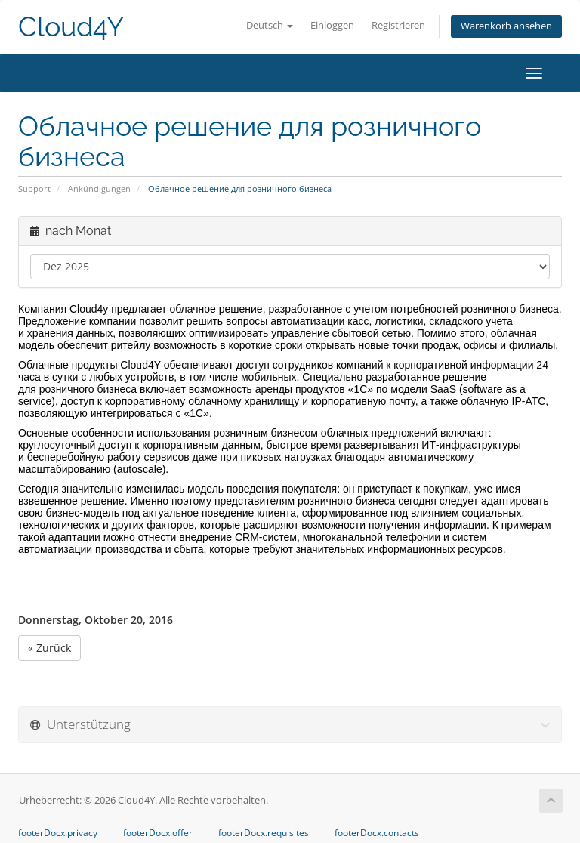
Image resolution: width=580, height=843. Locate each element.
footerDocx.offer (158, 833)
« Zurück (49, 648)
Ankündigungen (99, 188)
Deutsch (269, 25)
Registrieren (398, 25)
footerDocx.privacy (57, 833)
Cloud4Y (71, 27)
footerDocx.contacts (377, 833)
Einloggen (332, 25)
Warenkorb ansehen (506, 26)
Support (34, 188)
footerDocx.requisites (263, 833)
